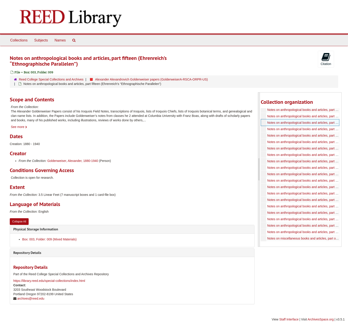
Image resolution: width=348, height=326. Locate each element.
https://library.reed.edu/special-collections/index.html (49, 281)
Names (60, 40)
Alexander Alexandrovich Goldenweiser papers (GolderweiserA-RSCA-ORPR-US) (151, 79)
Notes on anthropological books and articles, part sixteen (306, 129)
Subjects (41, 40)
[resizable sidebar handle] (259, 169)
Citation (326, 59)
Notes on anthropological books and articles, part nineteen (307, 148)
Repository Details (27, 252)
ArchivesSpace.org (321, 319)
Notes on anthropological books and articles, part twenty (305, 155)
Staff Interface (289, 319)
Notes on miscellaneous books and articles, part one (303, 238)
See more (19, 127)
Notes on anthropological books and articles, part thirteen (306, 110)
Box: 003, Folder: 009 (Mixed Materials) (49, 239)
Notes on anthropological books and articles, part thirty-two (307, 232)
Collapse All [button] (19, 221)
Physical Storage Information (35, 229)
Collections (19, 40)
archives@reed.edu (30, 298)
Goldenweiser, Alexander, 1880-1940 (72, 161)
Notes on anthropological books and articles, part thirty (304, 219)
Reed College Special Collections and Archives (51, 79)
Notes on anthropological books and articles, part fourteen (307, 116)
